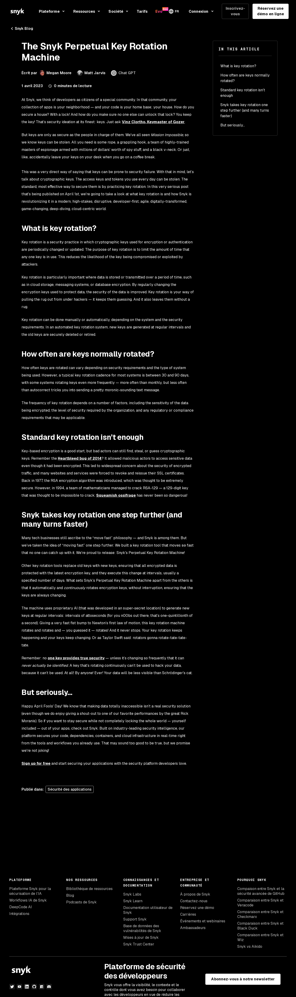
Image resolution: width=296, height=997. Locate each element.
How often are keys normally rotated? (245, 78)
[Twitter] (12, 986)
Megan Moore (58, 72)
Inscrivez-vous (235, 11)
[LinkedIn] (27, 986)
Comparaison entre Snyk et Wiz (260, 937)
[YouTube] (19, 986)
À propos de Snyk (195, 894)
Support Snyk (135, 919)
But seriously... (232, 125)
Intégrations (19, 913)
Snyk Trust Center (138, 944)
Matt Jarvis (94, 72)
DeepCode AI (20, 907)
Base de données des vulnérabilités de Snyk (142, 928)
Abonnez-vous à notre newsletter (242, 979)
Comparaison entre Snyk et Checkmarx (260, 914)
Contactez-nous (193, 901)
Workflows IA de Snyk (28, 900)
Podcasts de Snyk (81, 902)
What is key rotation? (238, 66)
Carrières (188, 914)
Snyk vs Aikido (249, 946)
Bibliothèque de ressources (89, 888)
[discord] (49, 986)
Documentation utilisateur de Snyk (148, 910)
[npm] (41, 986)
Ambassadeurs (193, 927)
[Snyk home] (17, 11)
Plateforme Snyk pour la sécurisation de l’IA (30, 891)
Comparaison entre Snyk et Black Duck (260, 926)
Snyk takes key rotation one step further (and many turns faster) (244, 110)
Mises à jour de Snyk (141, 937)
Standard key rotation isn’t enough (242, 93)
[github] (34, 986)
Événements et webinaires (202, 921)
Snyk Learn (132, 901)
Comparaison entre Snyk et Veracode (260, 903)
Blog (70, 895)
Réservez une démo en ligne (270, 11)
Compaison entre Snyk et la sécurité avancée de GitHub (260, 891)
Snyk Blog (21, 28)
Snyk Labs (132, 894)
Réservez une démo (197, 907)
